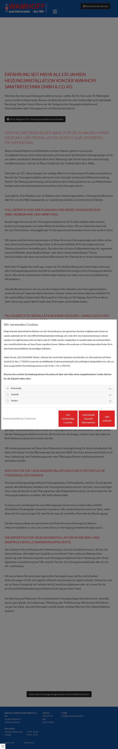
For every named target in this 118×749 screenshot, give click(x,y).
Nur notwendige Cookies (40, 420)
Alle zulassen (100, 420)
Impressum (31, 410)
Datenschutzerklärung (13, 410)
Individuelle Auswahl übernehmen (70, 420)
